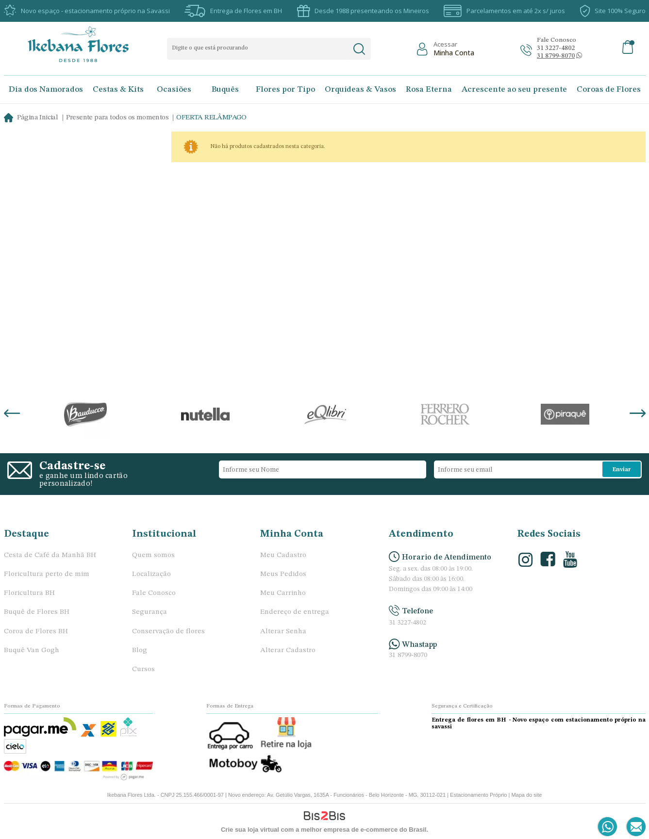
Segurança (149, 612)
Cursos (143, 669)
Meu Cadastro (283, 555)
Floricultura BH (29, 593)
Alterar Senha (283, 631)
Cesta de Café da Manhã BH (50, 555)
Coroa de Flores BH (36, 631)
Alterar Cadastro (288, 650)
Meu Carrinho (283, 593)
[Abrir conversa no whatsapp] (556, 56)
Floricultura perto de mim (46, 574)
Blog (139, 650)
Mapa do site (526, 795)
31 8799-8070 (408, 655)
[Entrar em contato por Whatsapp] (608, 827)
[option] (86, 414)
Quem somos (153, 555)
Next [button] (638, 414)
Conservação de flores (168, 631)
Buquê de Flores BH (36, 612)
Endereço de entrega (294, 612)
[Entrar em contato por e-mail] (634, 827)
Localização (151, 574)
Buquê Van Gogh (31, 650)
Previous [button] (12, 414)
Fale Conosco (154, 593)
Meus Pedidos (283, 574)
